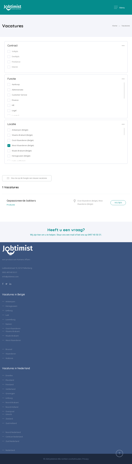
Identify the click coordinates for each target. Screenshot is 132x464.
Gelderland (10, 389)
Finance (15, 100)
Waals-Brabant (12, 335)
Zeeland (9, 418)
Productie (11, 204)
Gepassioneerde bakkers (21, 200)
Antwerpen (10, 301)
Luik (7, 315)
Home (114, 26)
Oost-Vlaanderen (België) (23, 140)
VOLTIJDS (117, 202)
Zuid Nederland (12, 441)
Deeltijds (15, 56)
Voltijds (15, 51)
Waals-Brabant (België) (22, 150)
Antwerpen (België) (20, 130)
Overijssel (10, 411)
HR (13, 105)
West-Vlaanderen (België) (23, 145)
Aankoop (16, 84)
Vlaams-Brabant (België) (22, 135)
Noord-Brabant (12, 402)
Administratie (17, 89)
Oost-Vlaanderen (13, 328)
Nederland (10, 450)
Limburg (9, 310)
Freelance (16, 61)
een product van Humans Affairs (16, 259)
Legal (14, 110)
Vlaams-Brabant (13, 331)
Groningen (10, 393)
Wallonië (9, 358)
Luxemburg (10, 319)
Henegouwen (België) (21, 156)
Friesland (10, 384)
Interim (15, 67)
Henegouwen (11, 306)
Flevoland (10, 380)
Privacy (85, 459)
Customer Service (19, 95)
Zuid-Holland (11, 423)
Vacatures (126, 26)
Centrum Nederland (14, 436)
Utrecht (9, 414)
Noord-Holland (12, 407)
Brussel (9, 349)
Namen (9, 324)
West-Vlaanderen (13, 340)
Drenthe (9, 375)
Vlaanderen (11, 353)
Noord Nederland (13, 432)
